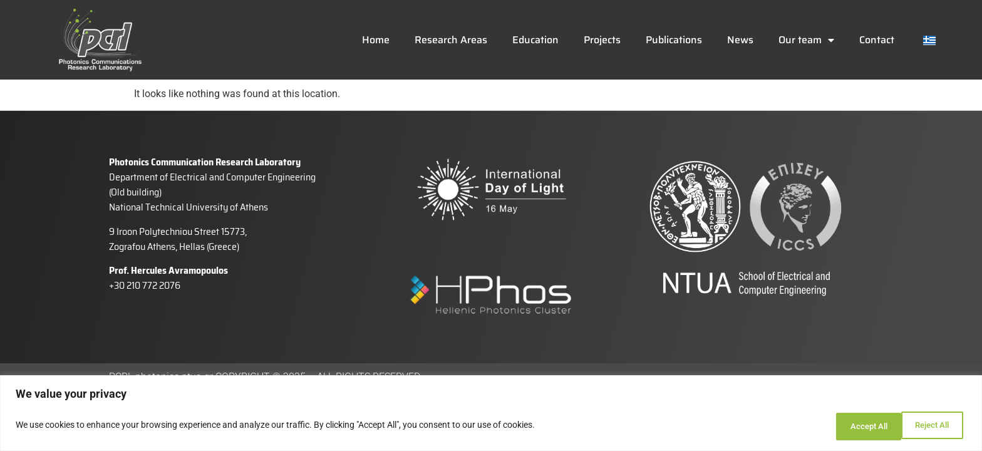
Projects (602, 40)
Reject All (848, 427)
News (740, 40)
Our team (806, 40)
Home (376, 40)
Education (535, 40)
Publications (674, 40)
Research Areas (451, 40)
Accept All (928, 427)
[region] (491, 415)
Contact (876, 40)
